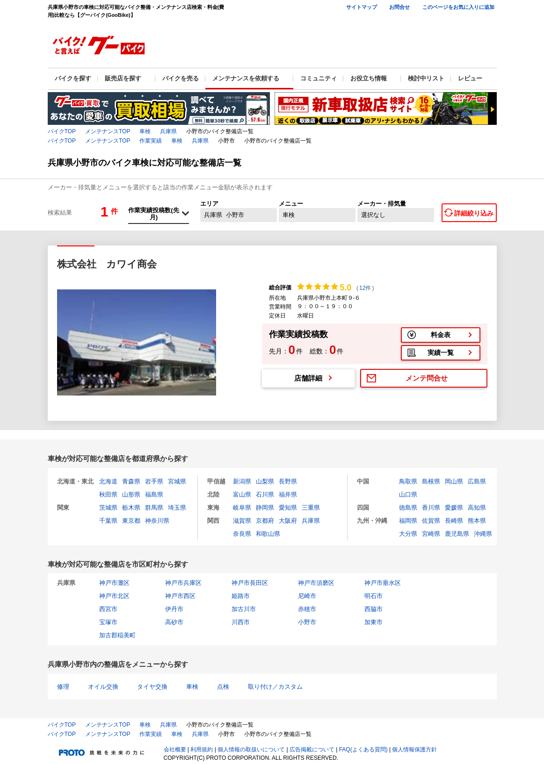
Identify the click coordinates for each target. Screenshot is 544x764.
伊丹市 (174, 609)
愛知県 (288, 507)
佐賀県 (431, 520)
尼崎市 (307, 595)
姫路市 (241, 595)
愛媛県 (454, 507)
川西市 (241, 622)
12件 (365, 288)
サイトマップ (361, 7)
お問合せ (399, 7)
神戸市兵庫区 (183, 582)
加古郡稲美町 (117, 635)
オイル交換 (103, 686)
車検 (145, 131)
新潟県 (242, 481)
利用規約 (201, 749)
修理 (63, 686)
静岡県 (265, 507)
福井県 (288, 494)
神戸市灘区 (114, 582)
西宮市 (108, 609)
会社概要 (175, 749)
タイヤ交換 (152, 686)
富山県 (242, 494)
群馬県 (154, 507)
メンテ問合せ (427, 378)
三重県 (311, 507)
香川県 (431, 507)
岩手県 (154, 481)
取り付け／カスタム (275, 686)
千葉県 (108, 520)
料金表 (440, 335)
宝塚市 (108, 622)
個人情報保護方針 (414, 749)
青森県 (131, 481)
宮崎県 (431, 533)
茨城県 (108, 507)
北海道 (108, 481)
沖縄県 (483, 533)
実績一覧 (441, 352)
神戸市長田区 (250, 582)
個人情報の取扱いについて (251, 749)
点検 (223, 686)
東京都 (131, 520)
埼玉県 (177, 507)
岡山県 (454, 481)
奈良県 (242, 533)
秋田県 (108, 494)
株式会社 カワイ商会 (107, 264)
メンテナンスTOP (107, 131)
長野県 (288, 481)
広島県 (477, 481)
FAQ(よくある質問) (363, 749)
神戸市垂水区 (382, 582)
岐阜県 (242, 507)
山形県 (131, 494)
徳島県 (408, 507)
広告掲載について (312, 749)
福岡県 (408, 520)
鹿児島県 (457, 533)
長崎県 (454, 520)
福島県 (154, 494)
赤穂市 (307, 609)
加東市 (373, 622)
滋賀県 (242, 520)
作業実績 (150, 140)
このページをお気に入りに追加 (458, 7)
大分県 (408, 533)
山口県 (408, 494)
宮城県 (177, 481)
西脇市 (373, 609)
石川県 (265, 494)
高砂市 (174, 622)
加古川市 (244, 609)
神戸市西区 (180, 595)
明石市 (373, 595)
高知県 (477, 507)
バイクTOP (62, 131)
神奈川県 (157, 520)
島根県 (431, 481)
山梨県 (265, 481)
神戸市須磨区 (316, 582)
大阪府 (288, 520)
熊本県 (477, 520)
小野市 (307, 622)
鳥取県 (408, 481)
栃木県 (131, 507)
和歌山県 (268, 533)
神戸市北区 (114, 595)
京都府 (265, 520)
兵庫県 (168, 131)
